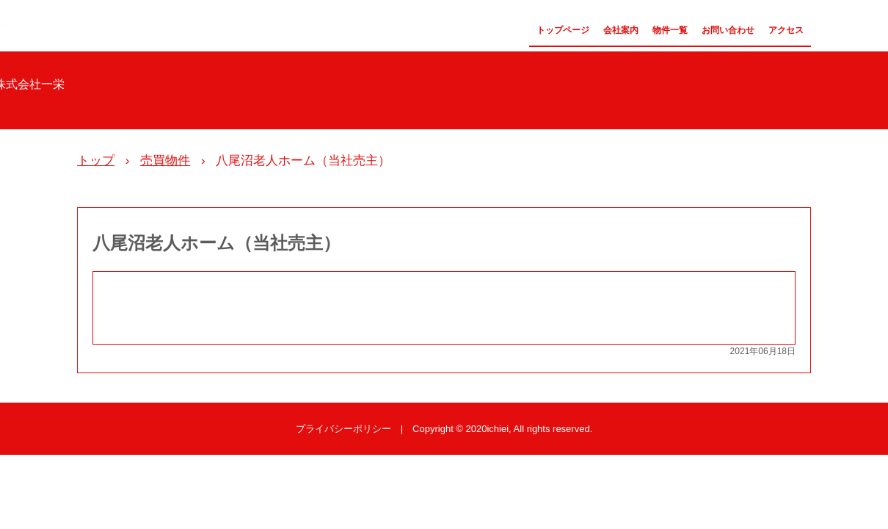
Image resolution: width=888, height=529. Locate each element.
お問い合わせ (728, 30)
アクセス (786, 30)
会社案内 (620, 30)
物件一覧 (670, 30)
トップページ (562, 30)
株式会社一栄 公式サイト (6, 24)
